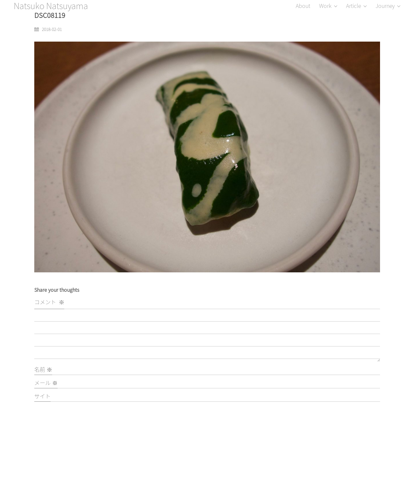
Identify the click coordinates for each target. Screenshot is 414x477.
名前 (43, 369)
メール (46, 383)
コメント (49, 302)
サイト (42, 396)
